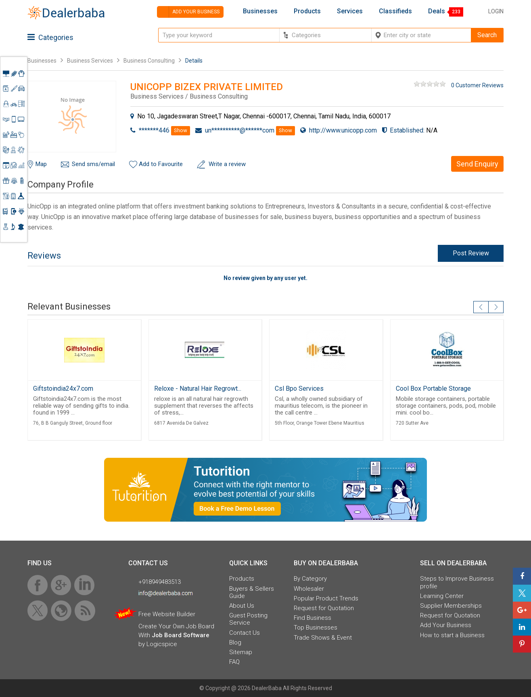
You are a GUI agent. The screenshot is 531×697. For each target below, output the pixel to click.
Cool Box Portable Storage (433, 388)
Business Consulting (149, 60)
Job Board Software (180, 635)
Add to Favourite (161, 164)
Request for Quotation (324, 608)
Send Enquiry (477, 164)
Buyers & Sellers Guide (251, 592)
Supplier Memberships (451, 605)
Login (496, 11)
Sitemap (240, 652)
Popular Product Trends (326, 598)
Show (180, 130)
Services (350, 11)
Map (41, 164)
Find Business (312, 617)
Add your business (188, 12)
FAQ (234, 661)
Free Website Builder (166, 614)
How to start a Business (452, 635)
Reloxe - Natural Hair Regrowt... (197, 388)
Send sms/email (93, 164)
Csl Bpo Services (299, 388)
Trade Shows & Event (323, 637)
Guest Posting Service (248, 619)
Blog (235, 642)
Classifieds (395, 11)
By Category (310, 578)
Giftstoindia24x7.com (63, 388)
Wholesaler (309, 588)
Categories (50, 37)
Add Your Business (445, 625)
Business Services (90, 60)
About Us (241, 605)
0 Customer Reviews (477, 85)
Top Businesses (315, 627)
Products (307, 11)
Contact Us (244, 632)
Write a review (227, 164)
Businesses (260, 11)
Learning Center (442, 596)
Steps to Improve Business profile (457, 582)
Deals (436, 11)
